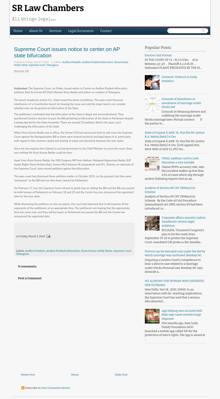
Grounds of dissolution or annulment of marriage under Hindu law (181, 103)
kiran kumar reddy (92, 250)
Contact (106, 31)
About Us (35, 31)
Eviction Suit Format (158, 55)
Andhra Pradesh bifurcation (97, 62)
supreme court (37, 65)
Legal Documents (81, 31)
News (24, 65)
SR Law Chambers (48, 8)
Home (18, 31)
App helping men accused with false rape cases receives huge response (182, 314)
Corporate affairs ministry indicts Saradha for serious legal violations (183, 221)
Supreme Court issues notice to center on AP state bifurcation (67, 52)
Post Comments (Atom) (55, 387)
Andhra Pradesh (71, 62)
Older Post (121, 374)
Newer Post (28, 374)
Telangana (52, 65)
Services (55, 31)
